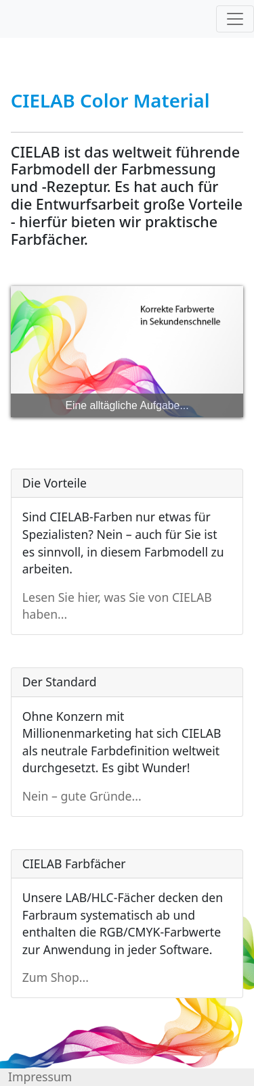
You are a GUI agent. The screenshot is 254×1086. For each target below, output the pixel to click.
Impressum (40, 1076)
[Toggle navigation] (235, 18)
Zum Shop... (55, 977)
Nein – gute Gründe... (82, 796)
